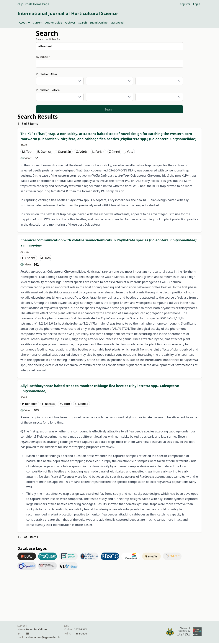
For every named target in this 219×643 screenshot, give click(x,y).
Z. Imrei (114, 152)
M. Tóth (27, 152)
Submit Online (98, 22)
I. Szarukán (63, 152)
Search (83, 22)
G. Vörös (81, 152)
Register (185, 4)
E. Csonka (81, 404)
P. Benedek (29, 404)
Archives (70, 22)
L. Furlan (98, 152)
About (24, 22)
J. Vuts (129, 152)
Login (196, 4)
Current (37, 22)
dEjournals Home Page (33, 4)
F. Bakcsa (48, 404)
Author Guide (53, 22)
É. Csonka (44, 152)
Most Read (117, 22)
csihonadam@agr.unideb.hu (43, 637)
